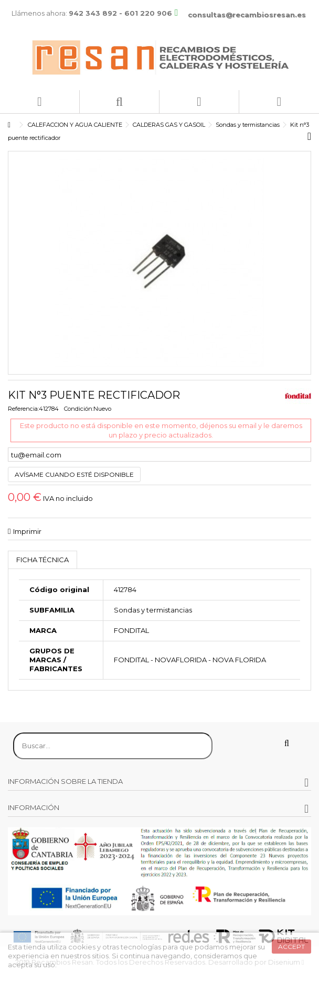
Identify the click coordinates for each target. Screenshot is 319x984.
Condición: (78, 408)
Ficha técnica (42, 559)
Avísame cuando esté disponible (74, 474)
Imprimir (27, 531)
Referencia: (23, 408)
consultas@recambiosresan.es (247, 14)
